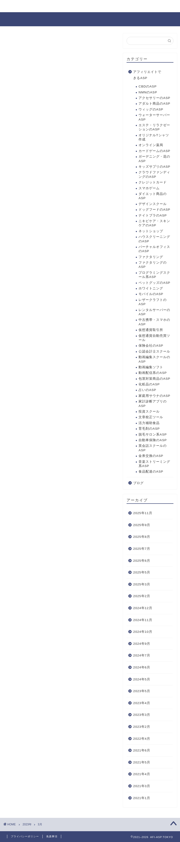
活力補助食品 (149, 423)
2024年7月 (141, 655)
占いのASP (147, 390)
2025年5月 (141, 572)
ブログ (138, 483)
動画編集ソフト (151, 367)
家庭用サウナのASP (154, 396)
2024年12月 (142, 608)
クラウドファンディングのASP (154, 174)
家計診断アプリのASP (153, 403)
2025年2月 (141, 596)
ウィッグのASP (151, 109)
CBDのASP (148, 86)
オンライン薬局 (151, 145)
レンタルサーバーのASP (154, 312)
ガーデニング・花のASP (154, 159)
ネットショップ (151, 231)
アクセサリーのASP (154, 98)
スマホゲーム (149, 188)
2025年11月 (142, 513)
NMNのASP (148, 92)
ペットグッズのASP (154, 282)
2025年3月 (141, 584)
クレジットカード (153, 182)
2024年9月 (141, 643)
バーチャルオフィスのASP (154, 249)
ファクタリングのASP (153, 265)
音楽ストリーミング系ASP (154, 464)
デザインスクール (153, 204)
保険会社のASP (151, 345)
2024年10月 (142, 631)
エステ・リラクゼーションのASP (154, 127)
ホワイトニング (151, 288)
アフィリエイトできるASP (147, 75)
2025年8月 (141, 537)
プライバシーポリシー (25, 836)
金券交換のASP (151, 456)
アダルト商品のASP (154, 103)
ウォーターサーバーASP (154, 117)
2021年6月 (141, 750)
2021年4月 (141, 774)
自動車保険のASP (153, 440)
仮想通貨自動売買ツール (154, 338)
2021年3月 (141, 786)
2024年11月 (142, 620)
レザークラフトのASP (153, 302)
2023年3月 (141, 715)
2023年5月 (141, 691)
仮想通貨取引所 (151, 330)
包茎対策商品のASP (154, 378)
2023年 (27, 824)
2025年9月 (141, 525)
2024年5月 (141, 679)
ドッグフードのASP (154, 209)
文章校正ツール (151, 417)
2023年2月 (141, 726)
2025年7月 (141, 548)
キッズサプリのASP (154, 166)
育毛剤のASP (149, 428)
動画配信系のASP (153, 373)
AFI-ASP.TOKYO (90, 19)
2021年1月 (141, 798)
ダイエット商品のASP (153, 196)
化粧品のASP (149, 384)
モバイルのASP (151, 294)
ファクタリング (151, 257)
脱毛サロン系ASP (153, 434)
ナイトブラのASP (153, 215)
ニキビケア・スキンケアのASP (154, 223)
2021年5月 (141, 762)
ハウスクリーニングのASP (154, 239)
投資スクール (149, 411)
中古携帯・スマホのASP (154, 322)
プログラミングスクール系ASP (154, 275)
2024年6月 (141, 667)
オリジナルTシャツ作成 (154, 137)
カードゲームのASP (154, 151)
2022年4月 (141, 738)
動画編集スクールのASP (154, 359)
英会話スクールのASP (153, 448)
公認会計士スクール (154, 351)
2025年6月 (141, 560)
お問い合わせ (22, 6)
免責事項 (51, 836)
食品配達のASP (151, 471)
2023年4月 (141, 703)
